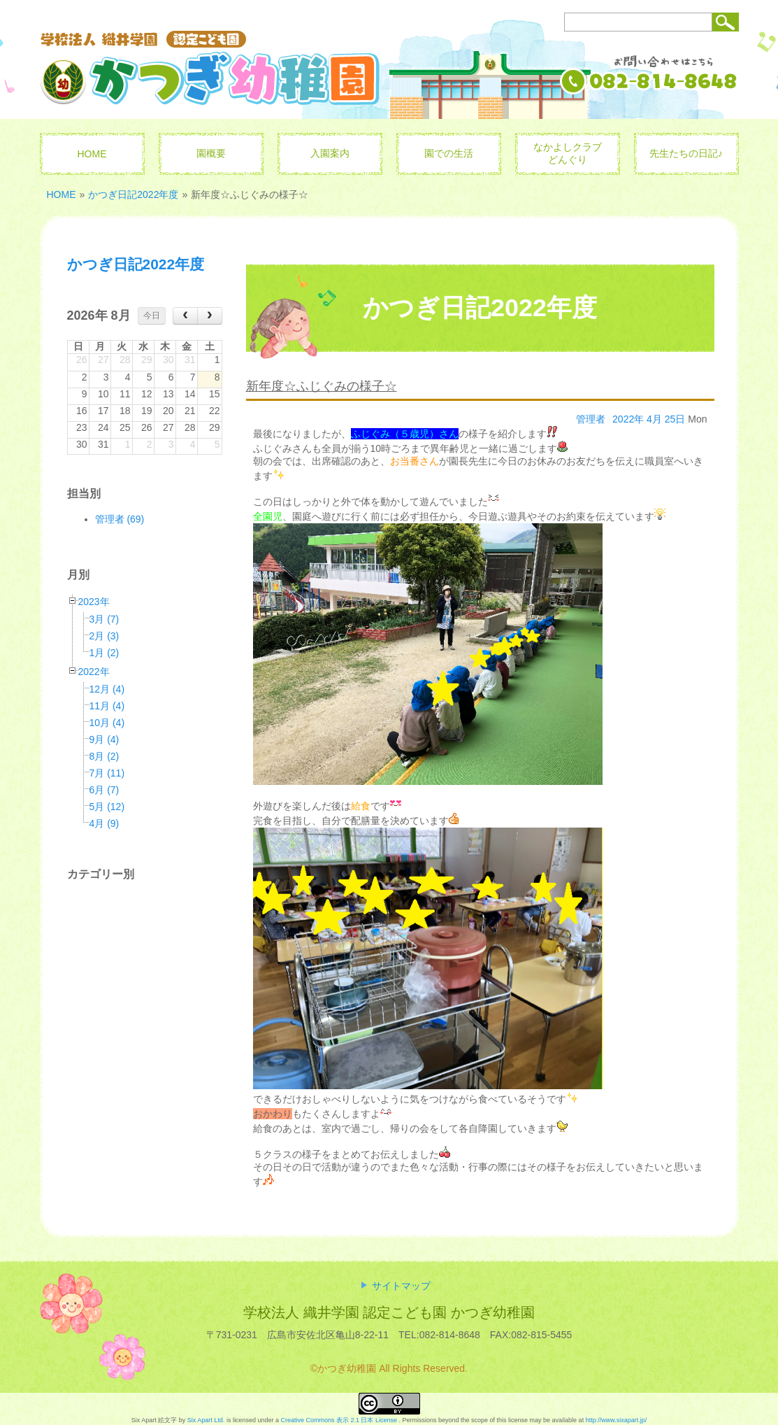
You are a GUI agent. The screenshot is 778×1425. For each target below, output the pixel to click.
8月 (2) (104, 756)
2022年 (94, 671)
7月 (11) (107, 773)
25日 (675, 419)
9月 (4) (104, 739)
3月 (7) (104, 619)
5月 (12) (107, 806)
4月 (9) (104, 823)
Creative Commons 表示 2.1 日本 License (338, 1420)
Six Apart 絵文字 (154, 1420)
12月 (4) (107, 689)
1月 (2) (104, 652)
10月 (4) (107, 722)
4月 (654, 419)
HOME (61, 194)
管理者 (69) (120, 519)
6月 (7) (104, 789)
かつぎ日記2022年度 (133, 194)
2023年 (94, 601)
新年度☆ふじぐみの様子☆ (321, 386)
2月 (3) (104, 635)
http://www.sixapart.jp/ (616, 1420)
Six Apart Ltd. (206, 1420)
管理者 (590, 419)
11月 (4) (107, 705)
